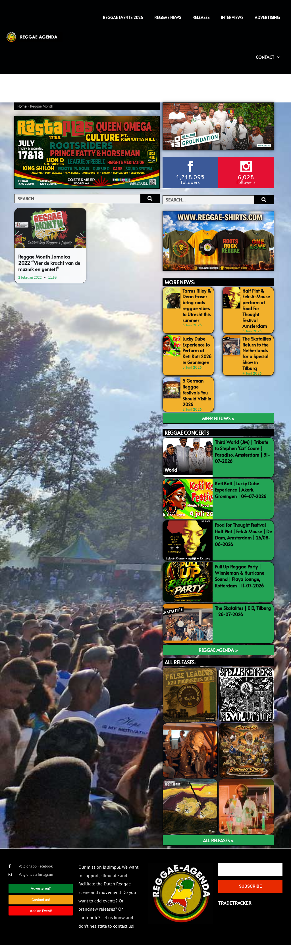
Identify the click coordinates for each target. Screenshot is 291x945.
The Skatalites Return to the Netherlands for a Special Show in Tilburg (256, 353)
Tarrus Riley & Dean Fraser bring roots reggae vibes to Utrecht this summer (196, 305)
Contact (268, 57)
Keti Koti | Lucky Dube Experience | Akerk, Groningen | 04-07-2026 (240, 489)
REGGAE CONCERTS (187, 432)
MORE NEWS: (180, 282)
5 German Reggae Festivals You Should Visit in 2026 (196, 392)
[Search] (149, 198)
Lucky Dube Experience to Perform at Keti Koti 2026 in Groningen (196, 350)
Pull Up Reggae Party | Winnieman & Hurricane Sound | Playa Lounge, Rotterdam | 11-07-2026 (239, 576)
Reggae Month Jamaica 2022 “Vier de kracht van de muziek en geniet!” (49, 262)
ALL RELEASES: (180, 662)
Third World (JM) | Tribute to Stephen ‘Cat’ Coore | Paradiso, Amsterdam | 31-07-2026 (242, 451)
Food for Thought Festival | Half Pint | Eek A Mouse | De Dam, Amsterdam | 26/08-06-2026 (243, 534)
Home (22, 107)
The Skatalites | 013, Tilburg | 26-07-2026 (243, 611)
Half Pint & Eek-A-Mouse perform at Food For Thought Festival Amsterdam (256, 308)
